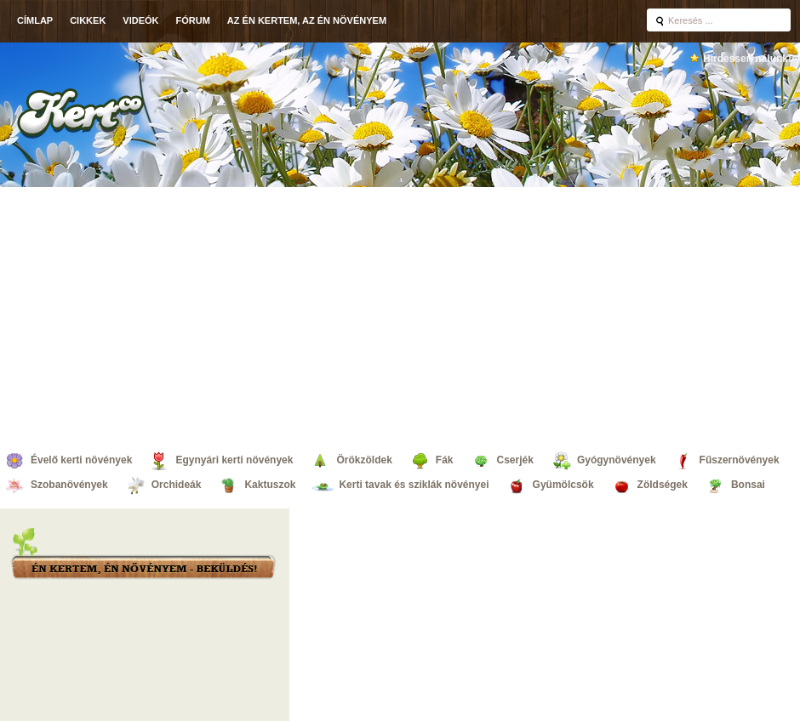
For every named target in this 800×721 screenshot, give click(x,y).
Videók (140, 20)
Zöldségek (662, 485)
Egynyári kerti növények (234, 460)
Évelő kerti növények (81, 460)
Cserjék (515, 460)
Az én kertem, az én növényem (306, 20)
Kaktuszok (269, 485)
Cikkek (88, 20)
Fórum (193, 20)
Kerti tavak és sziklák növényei (414, 485)
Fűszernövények (740, 460)
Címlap (35, 20)
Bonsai (748, 485)
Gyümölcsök (563, 485)
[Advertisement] (400, 315)
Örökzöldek (363, 460)
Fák (445, 460)
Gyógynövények (616, 460)
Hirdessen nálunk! (747, 59)
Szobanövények (69, 485)
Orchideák (176, 485)
